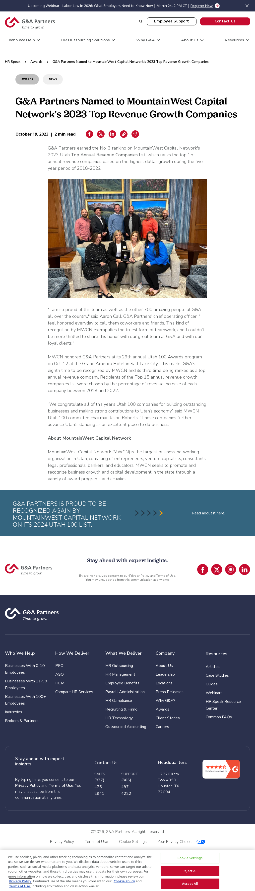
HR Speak (12, 61)
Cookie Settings (190, 858)
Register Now (202, 5)
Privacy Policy (139, 575)
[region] (127, 870)
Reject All (190, 870)
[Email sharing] (135, 134)
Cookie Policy (124, 881)
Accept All (190, 883)
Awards (36, 61)
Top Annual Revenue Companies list (108, 155)
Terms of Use (165, 575)
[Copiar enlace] (124, 134)
